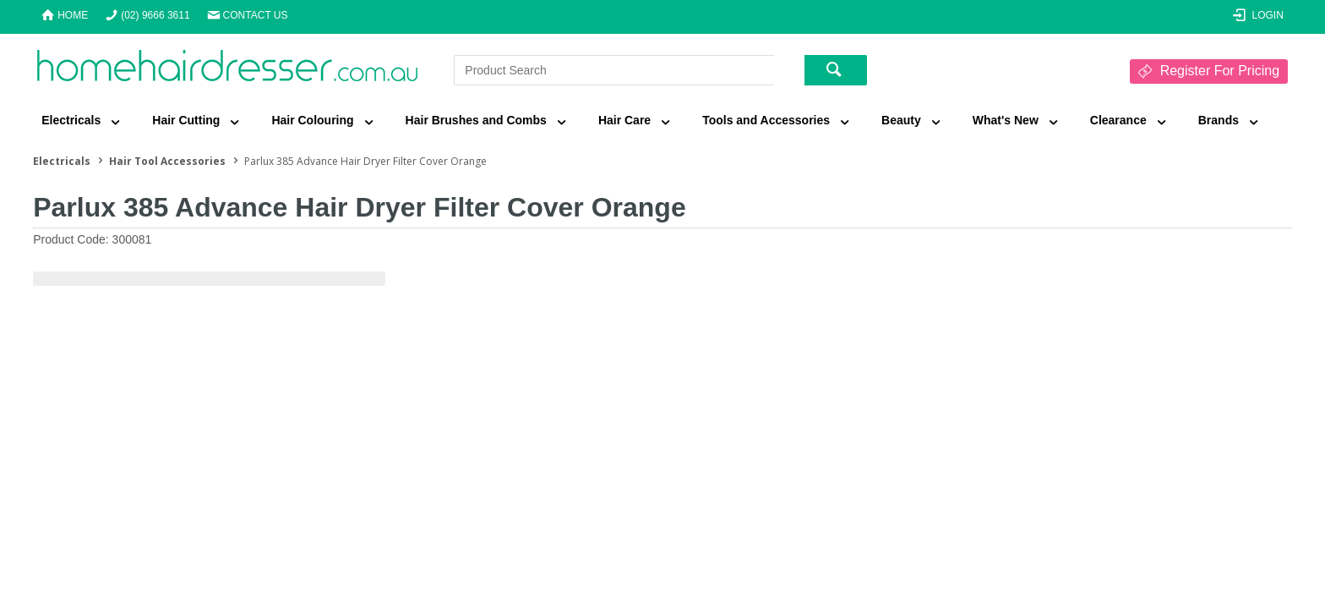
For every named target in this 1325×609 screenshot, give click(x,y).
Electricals (71, 120)
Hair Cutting (186, 120)
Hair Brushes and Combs (476, 120)
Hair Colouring (312, 120)
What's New (1006, 120)
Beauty (901, 120)
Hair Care (624, 120)
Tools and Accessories (766, 120)
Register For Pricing (1219, 70)
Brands (1218, 120)
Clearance (1118, 120)
